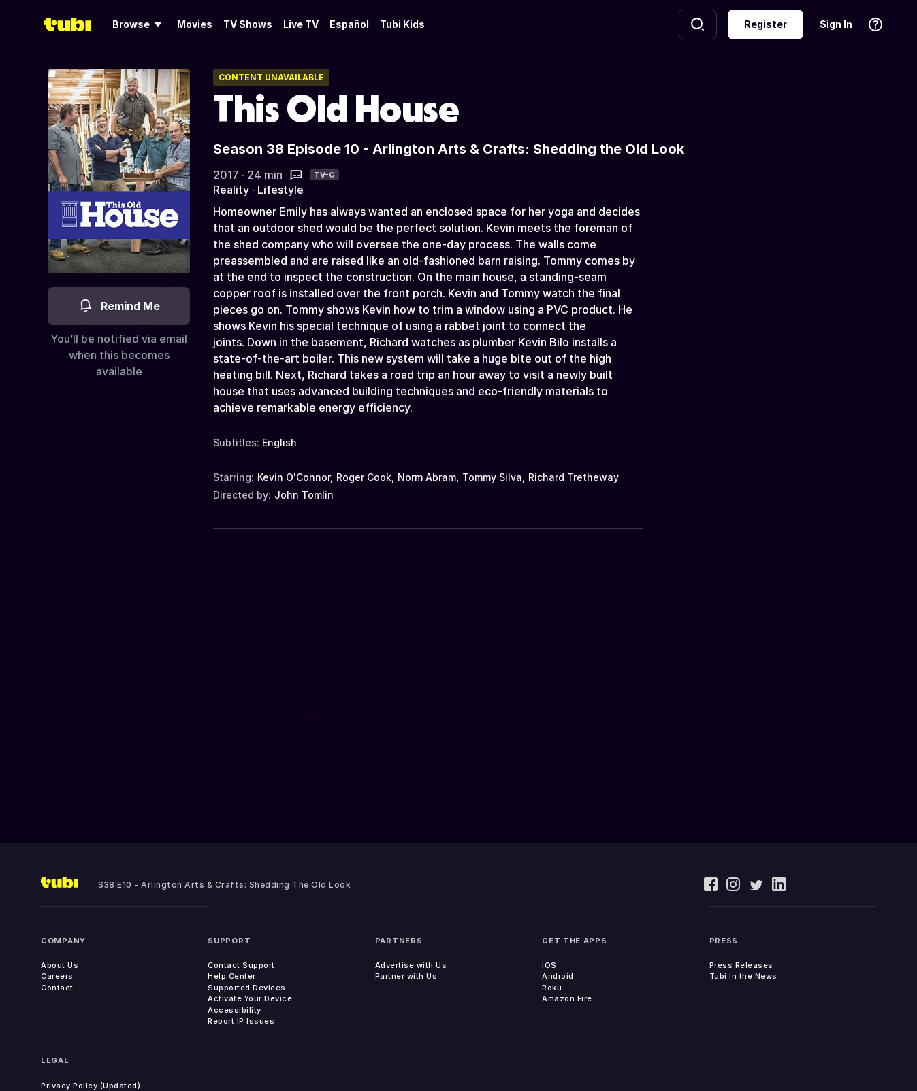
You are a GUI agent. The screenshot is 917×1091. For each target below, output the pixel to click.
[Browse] (139, 24)
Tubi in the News (743, 976)
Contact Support (241, 965)
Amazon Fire (567, 998)
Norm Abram (427, 477)
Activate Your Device (250, 998)
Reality (231, 190)
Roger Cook (363, 477)
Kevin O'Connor (293, 477)
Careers (57, 976)
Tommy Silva (492, 477)
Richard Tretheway (573, 477)
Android (558, 976)
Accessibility (234, 1010)
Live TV (301, 24)
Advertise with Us (411, 965)
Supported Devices (247, 987)
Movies (194, 24)
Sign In (836, 24)
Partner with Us (406, 976)
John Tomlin (304, 495)
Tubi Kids (402, 24)
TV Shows (247, 24)
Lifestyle (280, 190)
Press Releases (741, 965)
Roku (552, 987)
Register (765, 24)
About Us (59, 965)
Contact (57, 987)
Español (349, 24)
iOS (549, 965)
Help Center (232, 976)
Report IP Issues (241, 1021)
